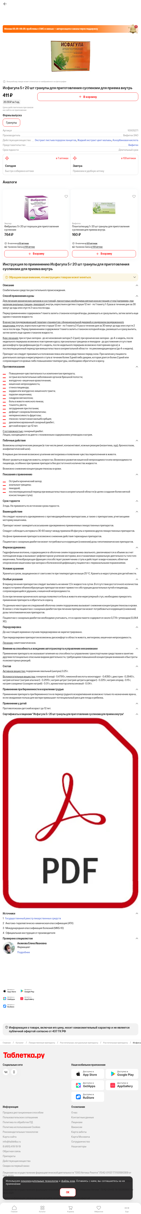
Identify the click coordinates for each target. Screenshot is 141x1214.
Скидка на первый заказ (16, 1165)
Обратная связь (12, 1151)
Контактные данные (82, 1117)
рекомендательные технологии (39, 1181)
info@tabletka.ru (12, 1141)
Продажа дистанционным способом (23, 1112)
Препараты (9, 1156)
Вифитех (133, 145)
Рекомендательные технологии (20, 1132)
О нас (74, 1112)
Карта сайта (10, 1136)
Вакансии (76, 1127)
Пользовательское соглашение (20, 1117)
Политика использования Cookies (21, 1127)
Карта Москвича (80, 1136)
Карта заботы (79, 1132)
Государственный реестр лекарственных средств (33, 918)
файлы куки (68, 1181)
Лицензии (76, 1122)
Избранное (98, 1211)
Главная (14, 1211)
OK (67, 1192)
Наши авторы (78, 1146)
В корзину (90, 97)
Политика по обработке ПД (18, 1122)
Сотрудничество (80, 1141)
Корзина (70, 1211)
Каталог (42, 1211)
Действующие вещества (16, 1161)
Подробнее (23, 952)
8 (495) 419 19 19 (12, 1146)
